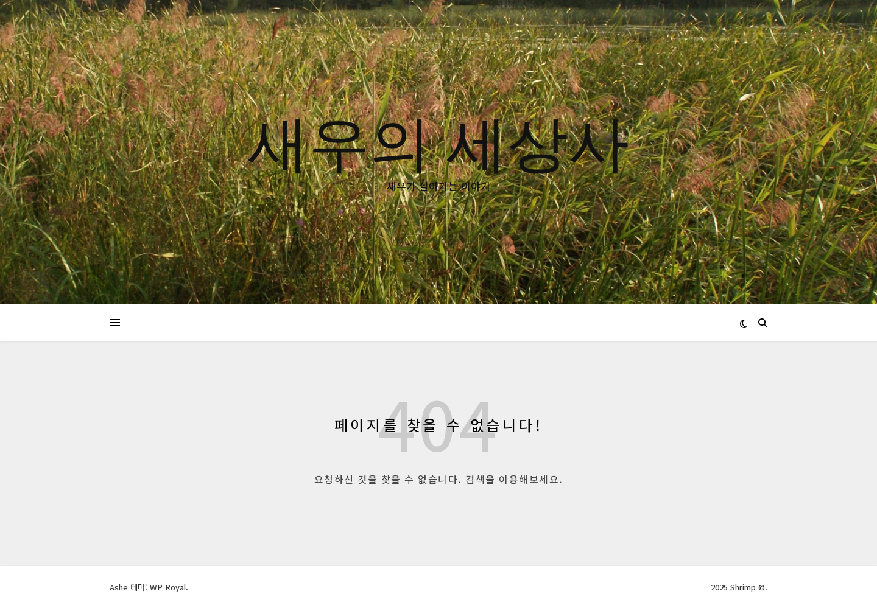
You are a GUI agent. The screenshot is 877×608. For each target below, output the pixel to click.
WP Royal (168, 587)
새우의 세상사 (438, 141)
